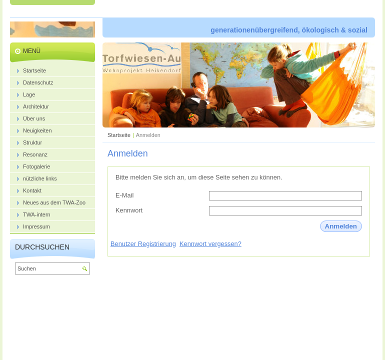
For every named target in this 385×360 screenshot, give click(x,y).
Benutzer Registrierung (143, 244)
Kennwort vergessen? (211, 244)
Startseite (119, 135)
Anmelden (341, 226)
